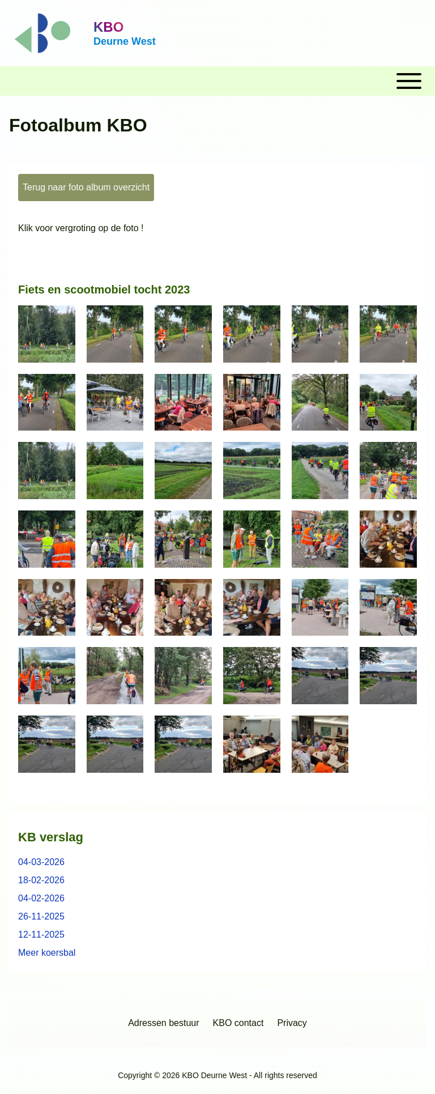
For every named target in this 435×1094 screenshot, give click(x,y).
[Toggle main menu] (217, 81)
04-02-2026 (41, 898)
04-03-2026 (41, 862)
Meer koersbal (46, 952)
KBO (108, 27)
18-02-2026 (41, 880)
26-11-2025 (41, 916)
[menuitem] (163, 1023)
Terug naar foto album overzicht (86, 187)
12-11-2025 (41, 934)
